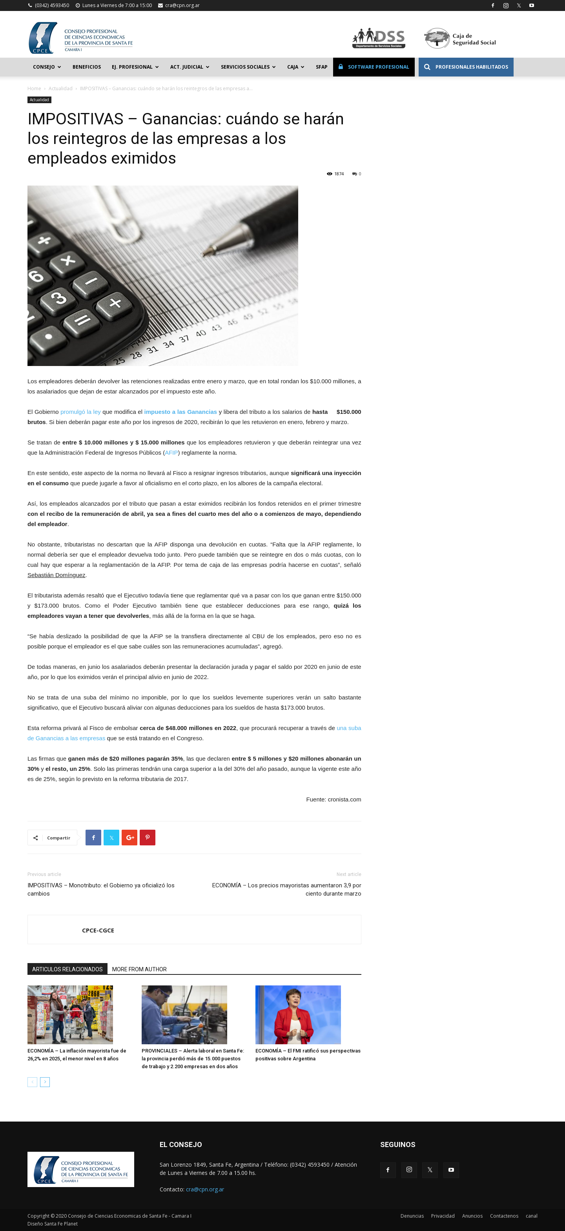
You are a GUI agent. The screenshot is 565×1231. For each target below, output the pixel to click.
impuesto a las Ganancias (180, 411)
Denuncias (412, 1216)
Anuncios (472, 1216)
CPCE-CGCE (98, 930)
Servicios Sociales (248, 67)
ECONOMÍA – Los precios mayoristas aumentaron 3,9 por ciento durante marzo (286, 889)
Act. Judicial (190, 67)
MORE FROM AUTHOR (139, 969)
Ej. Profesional (135, 67)
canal (532, 1216)
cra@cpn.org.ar (182, 5)
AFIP (171, 452)
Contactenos (504, 1216)
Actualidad (61, 88)
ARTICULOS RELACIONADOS (67, 969)
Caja (295, 67)
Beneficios (87, 67)
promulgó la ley (80, 411)
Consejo (47, 67)
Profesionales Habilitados (466, 67)
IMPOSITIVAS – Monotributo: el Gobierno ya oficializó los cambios (101, 889)
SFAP (322, 67)
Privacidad (443, 1216)
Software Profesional (374, 67)
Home (34, 88)
